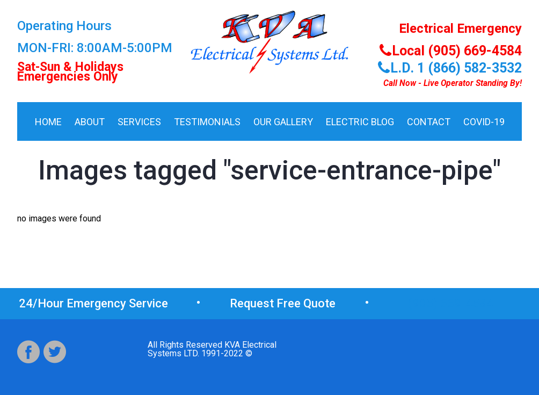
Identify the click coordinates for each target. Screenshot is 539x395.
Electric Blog (360, 121)
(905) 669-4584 (450, 303)
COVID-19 (484, 121)
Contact (428, 121)
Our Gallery (283, 121)
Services (139, 121)
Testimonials (207, 121)
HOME (48, 121)
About (90, 121)
